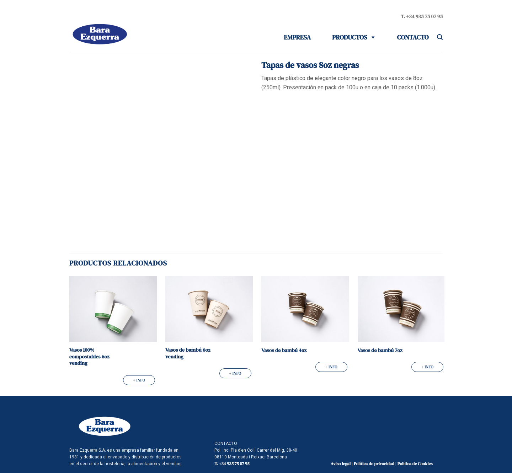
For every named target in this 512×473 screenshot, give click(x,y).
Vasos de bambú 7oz (380, 350)
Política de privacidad (374, 464)
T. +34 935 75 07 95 (422, 16)
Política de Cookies (415, 464)
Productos (349, 37)
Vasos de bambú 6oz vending (187, 353)
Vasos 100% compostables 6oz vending (89, 357)
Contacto (413, 37)
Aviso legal (341, 464)
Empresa (297, 37)
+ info (139, 380)
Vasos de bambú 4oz (283, 350)
